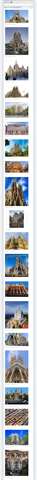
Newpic (7, 2)
